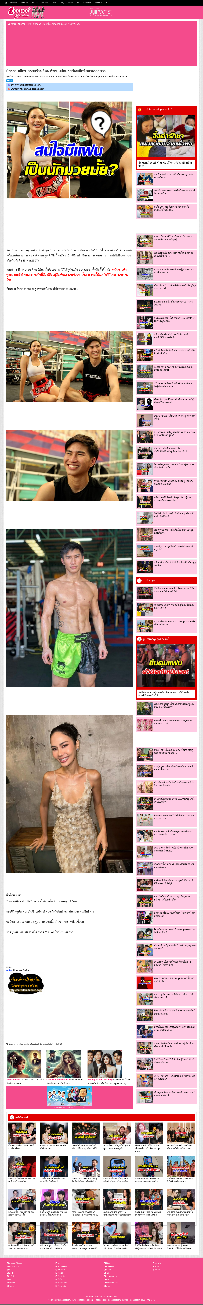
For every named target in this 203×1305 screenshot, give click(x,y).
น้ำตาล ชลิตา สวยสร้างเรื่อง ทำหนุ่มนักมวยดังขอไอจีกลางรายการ (97, 77)
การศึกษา (98, 3)
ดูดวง (108, 1286)
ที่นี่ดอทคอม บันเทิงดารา (22, 970)
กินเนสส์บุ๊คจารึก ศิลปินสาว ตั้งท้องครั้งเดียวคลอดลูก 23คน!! (42, 901)
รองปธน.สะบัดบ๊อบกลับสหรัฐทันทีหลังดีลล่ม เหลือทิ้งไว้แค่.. (84, 1180)
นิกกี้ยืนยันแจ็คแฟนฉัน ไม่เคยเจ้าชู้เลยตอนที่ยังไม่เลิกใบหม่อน (148, 1246)
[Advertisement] (101, 45)
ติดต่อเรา (150, 1300)
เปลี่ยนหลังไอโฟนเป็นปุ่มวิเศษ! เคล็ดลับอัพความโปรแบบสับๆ (116, 1180)
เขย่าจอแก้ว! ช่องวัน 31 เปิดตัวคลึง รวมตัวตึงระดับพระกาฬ (179, 1147)
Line (108, 1263)
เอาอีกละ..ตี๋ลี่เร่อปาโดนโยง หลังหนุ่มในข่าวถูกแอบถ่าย (21, 1246)
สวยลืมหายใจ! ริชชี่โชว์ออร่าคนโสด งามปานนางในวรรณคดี (173, 963)
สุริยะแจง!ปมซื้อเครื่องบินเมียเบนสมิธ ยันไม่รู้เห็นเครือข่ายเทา (173, 385)
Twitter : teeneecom (130, 1300)
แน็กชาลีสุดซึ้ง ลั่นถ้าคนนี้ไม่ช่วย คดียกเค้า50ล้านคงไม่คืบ (171, 336)
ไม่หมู (62, 3)
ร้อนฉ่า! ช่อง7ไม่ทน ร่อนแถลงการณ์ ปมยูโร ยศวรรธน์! (84, 1246)
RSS (143, 1300)
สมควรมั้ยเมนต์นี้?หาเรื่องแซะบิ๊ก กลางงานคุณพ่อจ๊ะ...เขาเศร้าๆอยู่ (174, 238)
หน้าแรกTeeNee (15, 77)
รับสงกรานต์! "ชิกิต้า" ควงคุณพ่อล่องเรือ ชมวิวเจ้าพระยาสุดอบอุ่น (147, 1148)
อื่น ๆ (107, 3)
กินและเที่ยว (62, 1283)
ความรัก (158, 1263)
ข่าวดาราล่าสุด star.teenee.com (26, 85)
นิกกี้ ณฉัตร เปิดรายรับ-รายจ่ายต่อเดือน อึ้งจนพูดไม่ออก (53, 1213)
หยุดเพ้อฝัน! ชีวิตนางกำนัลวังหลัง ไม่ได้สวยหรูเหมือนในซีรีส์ (84, 1147)
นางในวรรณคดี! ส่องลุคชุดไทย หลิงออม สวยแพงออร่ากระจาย (173, 833)
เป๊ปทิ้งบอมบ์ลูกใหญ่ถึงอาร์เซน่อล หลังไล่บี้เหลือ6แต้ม (53, 1180)
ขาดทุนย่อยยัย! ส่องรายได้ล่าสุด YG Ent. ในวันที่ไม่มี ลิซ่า (40, 932)
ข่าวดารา (13, 3)
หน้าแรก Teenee (15, 1263)
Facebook (110, 1266)
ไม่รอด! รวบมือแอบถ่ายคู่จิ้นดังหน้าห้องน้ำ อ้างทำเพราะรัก (116, 1246)
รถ (78, 3)
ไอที (107, 1273)
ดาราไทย (61, 77)
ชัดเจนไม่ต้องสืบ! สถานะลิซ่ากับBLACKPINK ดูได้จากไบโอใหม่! (170, 450)
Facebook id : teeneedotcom (107, 1300)
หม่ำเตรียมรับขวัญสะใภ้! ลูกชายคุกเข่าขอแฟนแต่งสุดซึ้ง (116, 1147)
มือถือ (60, 1279)
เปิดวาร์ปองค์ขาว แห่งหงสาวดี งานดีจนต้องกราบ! (21, 1147)
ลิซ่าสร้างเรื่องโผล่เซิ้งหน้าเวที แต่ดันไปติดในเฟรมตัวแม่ (21, 1180)
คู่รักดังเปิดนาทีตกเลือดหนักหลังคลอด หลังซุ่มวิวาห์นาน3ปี (85, 1213)
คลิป (11, 1273)
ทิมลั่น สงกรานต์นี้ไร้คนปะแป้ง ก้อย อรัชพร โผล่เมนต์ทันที (148, 1213)
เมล (107, 1279)
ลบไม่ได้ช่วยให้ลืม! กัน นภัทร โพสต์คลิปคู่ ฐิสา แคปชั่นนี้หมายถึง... (173, 751)
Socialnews (87, 3)
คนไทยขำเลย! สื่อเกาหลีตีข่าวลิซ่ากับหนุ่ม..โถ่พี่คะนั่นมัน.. (171, 208)
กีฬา (54, 3)
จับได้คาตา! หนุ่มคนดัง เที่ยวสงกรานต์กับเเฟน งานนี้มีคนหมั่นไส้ (174, 590)
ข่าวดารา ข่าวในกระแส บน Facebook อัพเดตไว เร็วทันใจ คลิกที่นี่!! (35, 1044)
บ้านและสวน (111, 1276)
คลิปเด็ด (35, 3)
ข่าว (11, 1270)
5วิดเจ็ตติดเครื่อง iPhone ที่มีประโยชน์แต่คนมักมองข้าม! (147, 1180)
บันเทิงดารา (14, 1266)
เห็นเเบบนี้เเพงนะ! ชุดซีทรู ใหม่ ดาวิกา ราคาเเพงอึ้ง (21, 1213)
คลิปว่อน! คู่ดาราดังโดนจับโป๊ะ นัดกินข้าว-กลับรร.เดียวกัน (53, 1246)
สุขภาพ (12, 1283)
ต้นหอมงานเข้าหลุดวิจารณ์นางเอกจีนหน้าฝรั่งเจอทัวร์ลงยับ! (117, 1213)
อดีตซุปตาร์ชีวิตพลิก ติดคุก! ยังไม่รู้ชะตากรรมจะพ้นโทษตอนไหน (173, 499)
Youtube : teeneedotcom (59, 1300)
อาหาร (70, 3)
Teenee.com (112, 1297)
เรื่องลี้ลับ (61, 1276)
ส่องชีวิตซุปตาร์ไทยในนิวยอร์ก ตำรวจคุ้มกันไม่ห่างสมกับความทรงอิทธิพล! (50, 911)
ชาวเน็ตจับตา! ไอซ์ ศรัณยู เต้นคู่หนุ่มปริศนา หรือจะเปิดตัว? (172, 898)
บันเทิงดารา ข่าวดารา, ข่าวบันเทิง (40, 77)
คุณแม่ (108, 1270)
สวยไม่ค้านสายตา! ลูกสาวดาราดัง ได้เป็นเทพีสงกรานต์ (180, 1180)
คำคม (157, 1266)
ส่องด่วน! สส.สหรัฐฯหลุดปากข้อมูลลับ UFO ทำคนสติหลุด (179, 1246)
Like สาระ (45, 3)
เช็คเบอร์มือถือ (112, 1283)
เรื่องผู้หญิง (62, 1286)
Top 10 (60, 1273)
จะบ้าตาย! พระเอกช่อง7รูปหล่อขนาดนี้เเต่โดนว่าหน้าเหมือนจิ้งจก (45, 921)
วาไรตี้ (11, 1276)
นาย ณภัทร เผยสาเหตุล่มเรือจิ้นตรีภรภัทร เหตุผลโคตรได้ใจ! (180, 1213)
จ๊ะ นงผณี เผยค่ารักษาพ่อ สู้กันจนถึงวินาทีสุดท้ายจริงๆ (165, 164)
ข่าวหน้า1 (24, 3)
